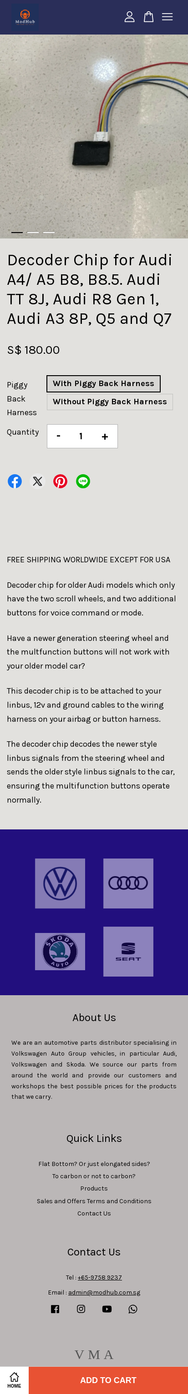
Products (94, 1188)
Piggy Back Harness (22, 398)
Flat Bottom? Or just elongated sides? (94, 1164)
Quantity (23, 432)
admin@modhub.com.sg (104, 1292)
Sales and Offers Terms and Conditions (94, 1201)
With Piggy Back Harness (103, 383)
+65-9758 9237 (100, 1277)
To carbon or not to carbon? (94, 1176)
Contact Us (94, 1213)
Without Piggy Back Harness (110, 402)
